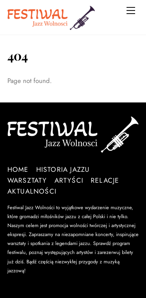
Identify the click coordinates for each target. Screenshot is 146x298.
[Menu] (131, 10)
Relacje (105, 180)
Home (18, 169)
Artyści (69, 180)
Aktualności (31, 191)
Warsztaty (27, 180)
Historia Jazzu (63, 169)
